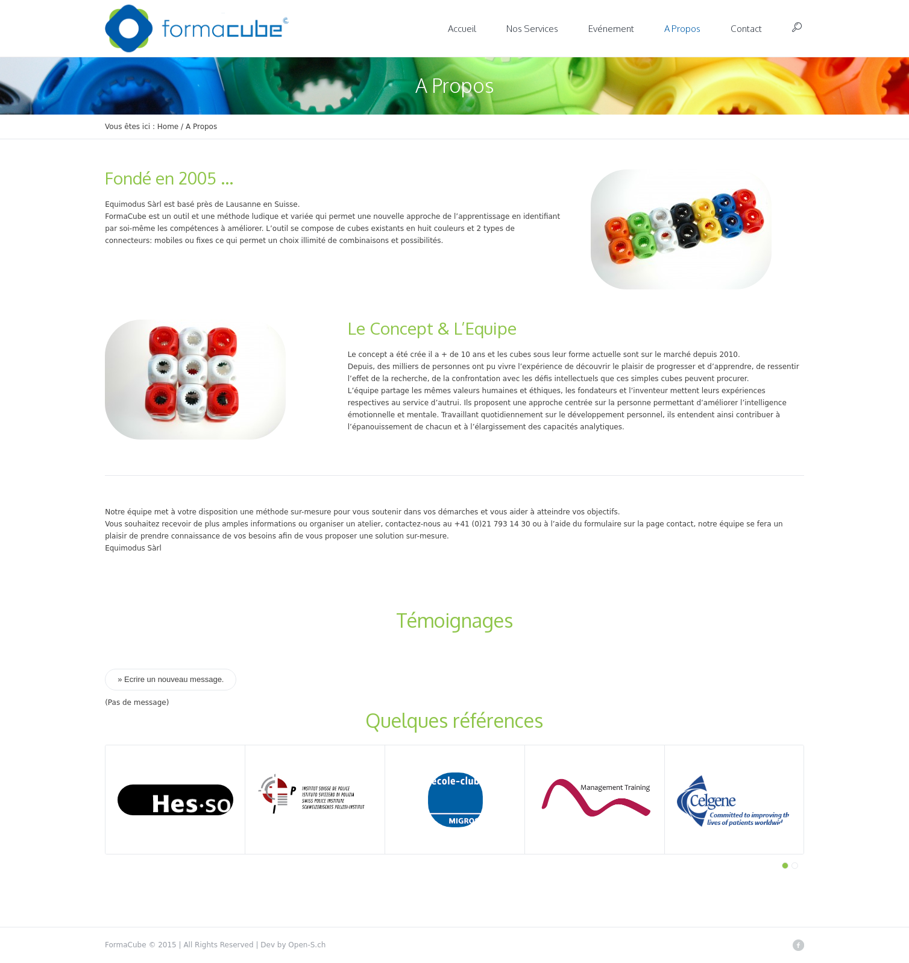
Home (167, 126)
